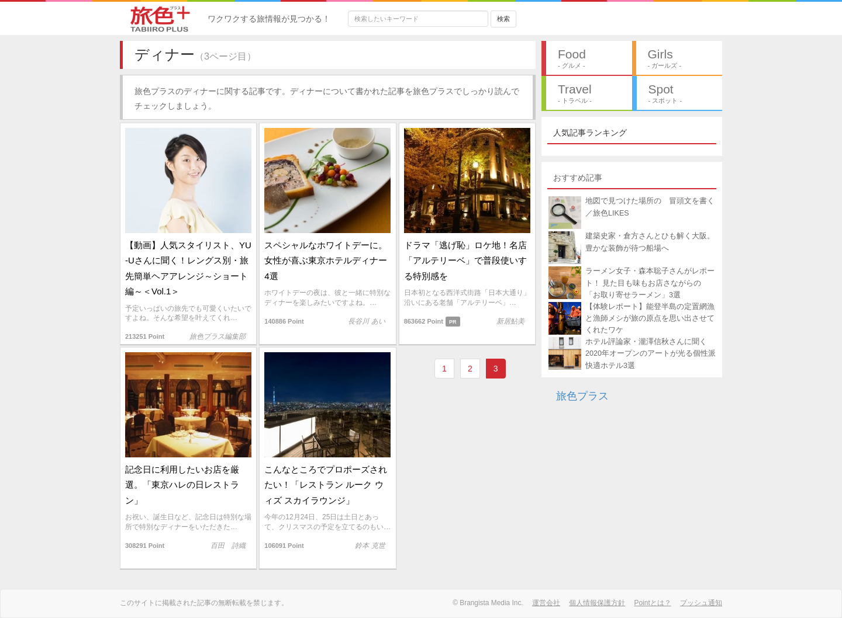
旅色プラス (582, 396)
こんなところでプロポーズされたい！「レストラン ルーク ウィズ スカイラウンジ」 (325, 484)
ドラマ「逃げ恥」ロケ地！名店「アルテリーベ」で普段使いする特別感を (465, 260)
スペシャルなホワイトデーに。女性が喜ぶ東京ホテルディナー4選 (325, 260)
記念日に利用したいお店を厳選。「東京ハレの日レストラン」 (182, 484)
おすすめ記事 (577, 177)
